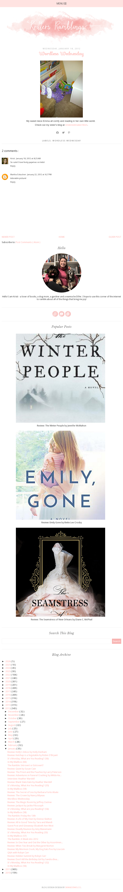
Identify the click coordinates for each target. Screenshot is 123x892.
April (11, 738)
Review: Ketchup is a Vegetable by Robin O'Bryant (32, 755)
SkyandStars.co (73, 887)
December (13, 711)
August (12, 725)
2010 (8, 872)
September (14, 721)
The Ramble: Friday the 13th (21, 815)
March (11, 741)
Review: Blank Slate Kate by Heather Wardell (29, 782)
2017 (8, 691)
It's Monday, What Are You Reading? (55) (28, 785)
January (12, 748)
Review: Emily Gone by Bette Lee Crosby (61, 522)
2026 (8, 661)
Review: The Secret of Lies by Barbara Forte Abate (32, 792)
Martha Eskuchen (18, 174)
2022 (8, 674)
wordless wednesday (66, 141)
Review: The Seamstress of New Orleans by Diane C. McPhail (61, 619)
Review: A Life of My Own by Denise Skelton (29, 819)
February (13, 745)
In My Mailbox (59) (17, 788)
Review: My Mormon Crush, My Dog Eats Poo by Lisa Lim (36, 849)
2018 (8, 688)
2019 (8, 685)
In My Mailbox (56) (17, 866)
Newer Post (8, 237)
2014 (8, 701)
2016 (8, 694)
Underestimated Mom (76, 125)
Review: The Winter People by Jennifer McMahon (61, 425)
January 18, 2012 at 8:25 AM (28, 158)
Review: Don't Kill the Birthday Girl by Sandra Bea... (33, 859)
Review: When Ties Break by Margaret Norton (30, 845)
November (14, 715)
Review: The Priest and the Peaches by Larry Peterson (34, 772)
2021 (8, 678)
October (12, 718)
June (10, 731)
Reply (12, 166)
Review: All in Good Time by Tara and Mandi (29, 822)
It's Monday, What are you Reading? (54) (28, 809)
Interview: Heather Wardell (21, 778)
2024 (8, 668)
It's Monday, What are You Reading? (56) (28, 758)
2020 (8, 681)
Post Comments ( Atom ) (28, 242)
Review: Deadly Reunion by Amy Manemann (29, 829)
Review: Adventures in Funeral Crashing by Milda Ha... (34, 775)
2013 (8, 705)
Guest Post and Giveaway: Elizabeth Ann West (30, 825)
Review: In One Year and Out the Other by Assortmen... (35, 842)
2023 (8, 671)
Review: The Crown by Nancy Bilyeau (26, 795)
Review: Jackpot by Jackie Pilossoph (25, 805)
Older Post (115, 237)
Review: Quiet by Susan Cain (21, 768)
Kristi (12, 158)
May (10, 735)
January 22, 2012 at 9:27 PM (39, 174)
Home (62, 237)
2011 (8, 869)
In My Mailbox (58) (17, 812)
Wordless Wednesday (18, 798)
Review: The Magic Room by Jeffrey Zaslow (29, 802)
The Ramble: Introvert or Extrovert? (25, 765)
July (10, 728)
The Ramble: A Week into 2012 (22, 839)
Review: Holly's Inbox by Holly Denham (27, 752)
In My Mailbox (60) (17, 762)
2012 (8, 708)
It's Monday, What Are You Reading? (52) (28, 862)
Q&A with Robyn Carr (18, 852)
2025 (8, 664)
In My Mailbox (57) (17, 835)
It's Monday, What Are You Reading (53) (27, 832)
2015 (8, 698)
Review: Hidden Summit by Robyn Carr (26, 856)
